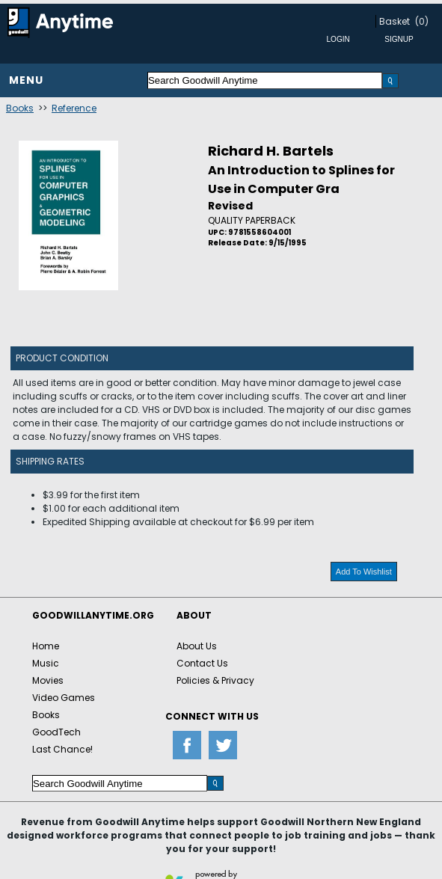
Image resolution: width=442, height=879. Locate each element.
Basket (394, 21)
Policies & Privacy (215, 680)
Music (45, 663)
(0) (422, 21)
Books (20, 108)
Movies (48, 680)
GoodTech (56, 732)
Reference (74, 108)
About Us (197, 646)
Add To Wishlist (364, 571)
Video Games (63, 697)
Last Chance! (62, 749)
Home (45, 646)
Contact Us (202, 663)
